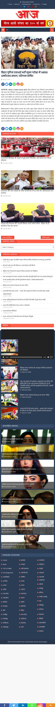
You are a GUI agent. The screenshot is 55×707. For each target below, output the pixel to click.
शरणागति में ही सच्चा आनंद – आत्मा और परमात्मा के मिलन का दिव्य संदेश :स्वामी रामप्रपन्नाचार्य (26, 292)
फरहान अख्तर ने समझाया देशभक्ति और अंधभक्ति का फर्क (17, 559)
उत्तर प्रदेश (6, 623)
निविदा (23, 607)
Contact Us (36, 4)
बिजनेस (23, 636)
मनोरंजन (23, 648)
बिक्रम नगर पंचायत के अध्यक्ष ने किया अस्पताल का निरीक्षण (20, 271)
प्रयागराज (23, 623)
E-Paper (44, 4)
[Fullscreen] (51, 357)
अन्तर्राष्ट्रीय (6, 607)
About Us (17, 4)
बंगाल (23, 628)
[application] (27, 344)
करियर (5, 632)
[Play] (4, 357)
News (4, 594)
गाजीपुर (5, 644)
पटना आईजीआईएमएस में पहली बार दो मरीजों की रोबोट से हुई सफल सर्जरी (24, 300)
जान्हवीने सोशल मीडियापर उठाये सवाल (12, 544)
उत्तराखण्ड (6, 628)
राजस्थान (41, 590)
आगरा (4, 615)
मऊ (40, 631)
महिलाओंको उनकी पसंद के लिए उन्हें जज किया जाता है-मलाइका (19, 499)
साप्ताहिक (42, 657)
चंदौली (41, 614)
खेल (4, 640)
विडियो (41, 648)
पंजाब (22, 611)
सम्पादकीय (42, 652)
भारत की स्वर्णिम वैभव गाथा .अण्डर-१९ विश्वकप (16, 305)
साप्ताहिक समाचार (10, 456)
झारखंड (23, 590)
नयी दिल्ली (24, 602)
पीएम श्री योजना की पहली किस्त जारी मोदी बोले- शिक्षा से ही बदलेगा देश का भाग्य (25, 224)
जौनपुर (41, 618)
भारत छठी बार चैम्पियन (10, 311)
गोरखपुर (5, 648)
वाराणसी (41, 607)
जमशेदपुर (5, 657)
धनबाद (23, 594)
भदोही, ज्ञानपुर (43, 626)
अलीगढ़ (5, 611)
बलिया (41, 622)
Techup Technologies (40, 672)
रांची (22, 657)
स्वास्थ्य (41, 661)
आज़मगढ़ (41, 610)
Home (10, 4)
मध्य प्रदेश (24, 644)
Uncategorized (8, 602)
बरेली (22, 632)
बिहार (22, 640)
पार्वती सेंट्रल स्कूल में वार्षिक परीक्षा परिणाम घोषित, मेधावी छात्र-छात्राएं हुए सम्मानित (27, 260)
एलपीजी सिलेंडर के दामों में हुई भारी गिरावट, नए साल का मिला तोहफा (26, 159)
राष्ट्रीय (41, 598)
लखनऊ (41, 602)
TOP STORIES (7, 598)
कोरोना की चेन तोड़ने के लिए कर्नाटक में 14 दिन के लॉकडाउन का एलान (27, 192)
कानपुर (5, 636)
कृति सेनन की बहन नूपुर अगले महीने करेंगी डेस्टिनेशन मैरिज (18, 529)
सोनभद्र (41, 639)
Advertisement (26, 4)
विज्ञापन (41, 644)
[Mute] (48, 357)
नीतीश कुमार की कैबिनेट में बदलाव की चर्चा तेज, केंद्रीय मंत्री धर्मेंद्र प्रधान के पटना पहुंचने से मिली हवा (48, 237)
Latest (5, 590)
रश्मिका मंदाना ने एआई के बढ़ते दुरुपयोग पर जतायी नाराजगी (18, 514)
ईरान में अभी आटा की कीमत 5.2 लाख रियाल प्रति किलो (19, 265)
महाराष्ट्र (23, 653)
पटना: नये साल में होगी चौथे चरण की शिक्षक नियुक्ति (18, 316)
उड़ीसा (4, 619)
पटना (22, 615)
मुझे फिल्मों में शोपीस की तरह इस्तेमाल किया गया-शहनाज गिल (18, 484)
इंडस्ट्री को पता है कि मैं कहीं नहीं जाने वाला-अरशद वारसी (17, 574)
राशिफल (41, 594)
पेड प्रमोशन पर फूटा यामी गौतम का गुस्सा (12, 469)
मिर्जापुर (41, 635)
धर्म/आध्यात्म (25, 598)
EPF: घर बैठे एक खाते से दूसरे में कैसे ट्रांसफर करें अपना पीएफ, (9, 237)
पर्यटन (23, 619)
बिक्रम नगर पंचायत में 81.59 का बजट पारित (15, 285)
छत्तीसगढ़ (5, 653)
